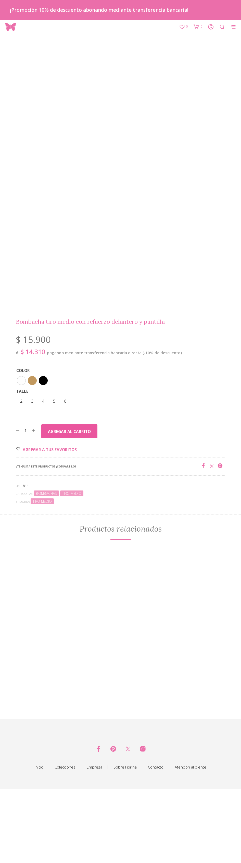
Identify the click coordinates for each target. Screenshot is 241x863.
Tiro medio (71, 563)
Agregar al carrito (69, 501)
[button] (183, 26)
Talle (22, 460)
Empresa (94, 836)
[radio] (21, 450)
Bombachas (46, 563)
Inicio (39, 836)
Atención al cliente (190, 836)
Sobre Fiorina (125, 836)
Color (23, 440)
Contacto (155, 836)
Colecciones (65, 836)
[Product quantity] (25, 500)
